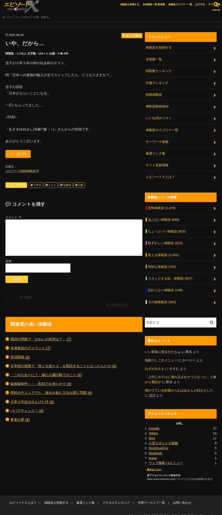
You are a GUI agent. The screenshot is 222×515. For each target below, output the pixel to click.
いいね (18, 154)
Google (154, 422)
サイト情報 (214, 4)
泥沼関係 (20, 358)
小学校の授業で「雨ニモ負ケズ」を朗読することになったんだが (63, 367)
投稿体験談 (154, 94)
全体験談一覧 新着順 (154, 4)
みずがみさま (154, 363)
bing (152, 432)
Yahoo (153, 427)
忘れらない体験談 (165, 285)
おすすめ (200, 4)
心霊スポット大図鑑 (163, 437)
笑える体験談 (18, 186)
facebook (155, 446)
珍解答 (67, 186)
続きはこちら (154, 462)
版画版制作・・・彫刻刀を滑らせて (40, 385)
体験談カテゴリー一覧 (180, 4)
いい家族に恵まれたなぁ (163, 346)
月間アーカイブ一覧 (141, 495)
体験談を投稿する (129, 4)
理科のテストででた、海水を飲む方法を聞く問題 (51, 394)
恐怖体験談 (161, 205)
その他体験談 (162, 297)
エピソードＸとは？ (160, 174)
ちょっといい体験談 (167, 228)
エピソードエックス (173, 508)
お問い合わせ (169, 495)
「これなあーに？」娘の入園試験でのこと (46, 376)
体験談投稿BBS (157, 105)
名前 (8, 262)
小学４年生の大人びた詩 (32, 403)
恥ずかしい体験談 (165, 239)
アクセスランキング (108, 495)
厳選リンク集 (155, 151)
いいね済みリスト (159, 117)
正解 (80, 186)
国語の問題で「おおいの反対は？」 (40, 340)
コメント (13, 218)
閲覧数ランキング (159, 71)
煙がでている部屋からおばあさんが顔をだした (179, 384)
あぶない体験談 (163, 216)
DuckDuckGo (158, 441)
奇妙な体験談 (162, 262)
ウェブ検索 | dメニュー (165, 456)
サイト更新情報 (157, 163)
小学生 (37, 186)
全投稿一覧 (154, 60)
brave (153, 451)
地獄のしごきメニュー (161, 355)
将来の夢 (20, 420)
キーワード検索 (157, 140)
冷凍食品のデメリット (30, 349)
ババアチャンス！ (27, 412)
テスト (52, 186)
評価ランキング (157, 82)
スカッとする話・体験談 (170, 274)
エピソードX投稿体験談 (20, 171)
